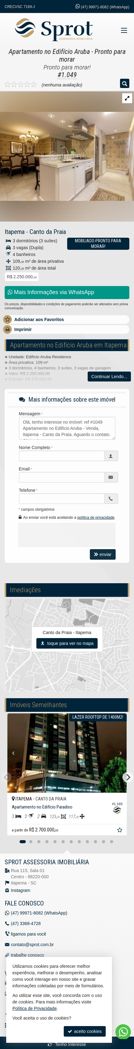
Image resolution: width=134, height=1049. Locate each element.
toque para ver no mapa (67, 643)
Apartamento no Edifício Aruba (49, 51)
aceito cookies (85, 1031)
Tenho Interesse (67, 1044)
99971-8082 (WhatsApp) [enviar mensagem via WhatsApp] (105, 7)
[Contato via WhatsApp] (123, 1032)
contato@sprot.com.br (32, 944)
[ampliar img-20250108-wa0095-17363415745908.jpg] (67, 145)
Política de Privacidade (34, 1008)
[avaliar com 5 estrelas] (34, 85)
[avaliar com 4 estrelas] (27, 85)
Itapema (15, 232)
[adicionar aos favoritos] (120, 830)
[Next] (127, 777)
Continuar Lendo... (109, 376)
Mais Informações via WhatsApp (51, 292)
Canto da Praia (48, 232)
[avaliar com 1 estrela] (8, 85)
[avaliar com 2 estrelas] (14, 85)
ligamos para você (28, 934)
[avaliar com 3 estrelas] (21, 85)
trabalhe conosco (27, 955)
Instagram (20, 890)
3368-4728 (26, 923)
